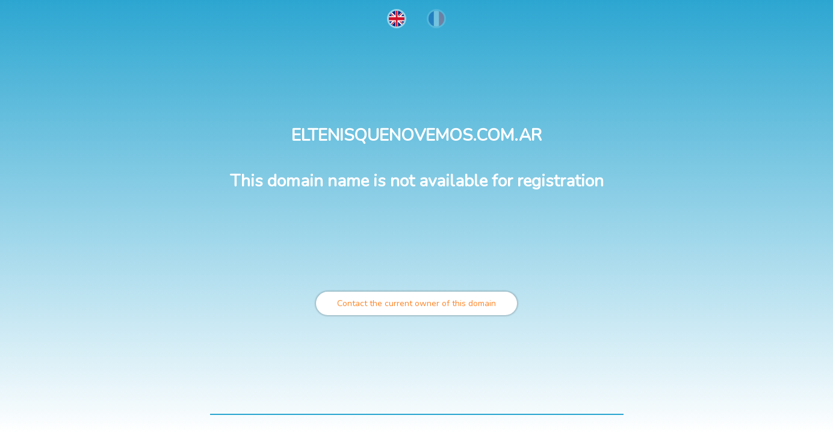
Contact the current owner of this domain (416, 303)
